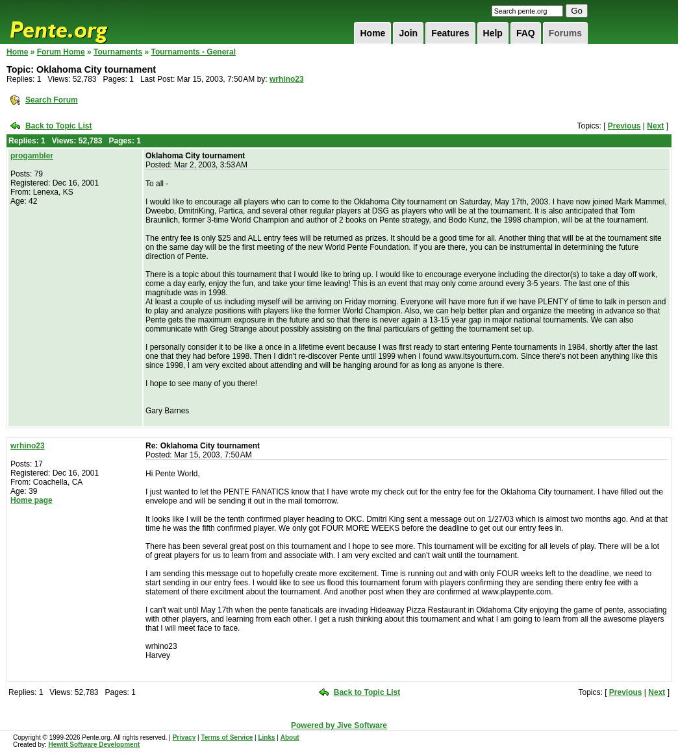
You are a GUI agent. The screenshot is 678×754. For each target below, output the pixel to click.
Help (493, 33)
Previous (624, 125)
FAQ (525, 33)
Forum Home (61, 51)
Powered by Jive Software (339, 725)
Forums (565, 33)
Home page (31, 500)
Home (372, 33)
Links (266, 737)
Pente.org (75, 22)
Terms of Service (227, 737)
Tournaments (118, 51)
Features (450, 33)
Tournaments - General (193, 51)
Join (408, 33)
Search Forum (51, 99)
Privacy (184, 737)
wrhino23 (287, 79)
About (290, 737)
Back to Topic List (58, 125)
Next (655, 125)
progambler (31, 155)
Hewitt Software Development (94, 744)
